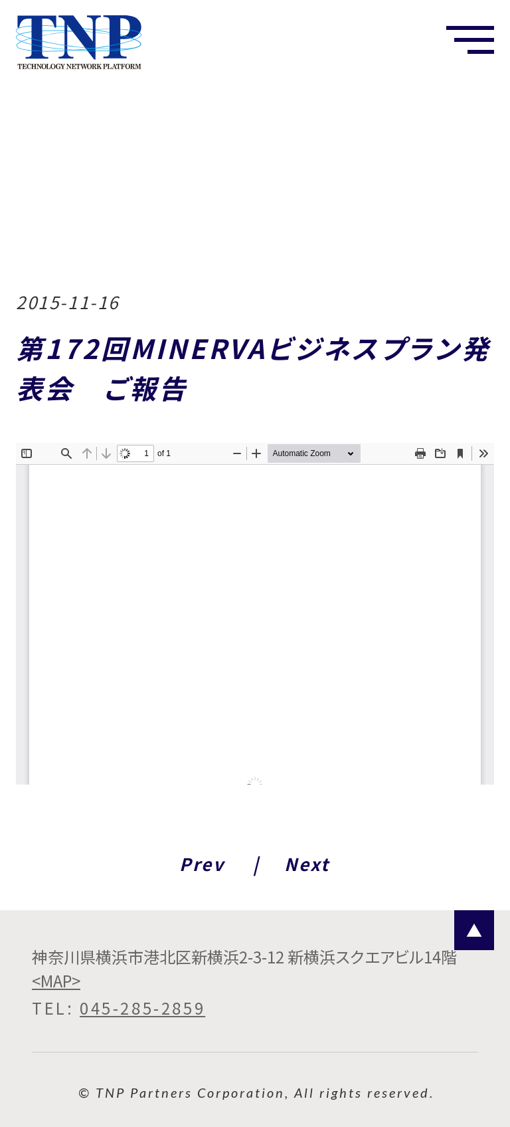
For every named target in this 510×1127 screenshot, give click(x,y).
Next (306, 863)
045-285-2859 (142, 1008)
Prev (201, 863)
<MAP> (56, 981)
